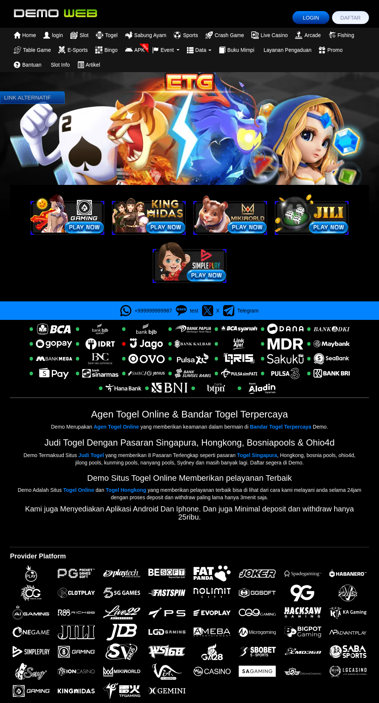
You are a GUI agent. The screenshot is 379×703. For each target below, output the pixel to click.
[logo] (55, 13)
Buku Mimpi (236, 50)
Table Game (32, 50)
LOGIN (311, 18)
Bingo (106, 50)
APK (135, 50)
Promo (330, 50)
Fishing (341, 35)
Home (25, 35)
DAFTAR (351, 18)
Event (166, 50)
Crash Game (224, 35)
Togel (106, 35)
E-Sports (72, 50)
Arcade (308, 35)
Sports (186, 35)
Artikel (88, 64)
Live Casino (269, 35)
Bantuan (27, 64)
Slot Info (60, 65)
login (53, 35)
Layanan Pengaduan (287, 50)
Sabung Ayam (146, 35)
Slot (79, 35)
